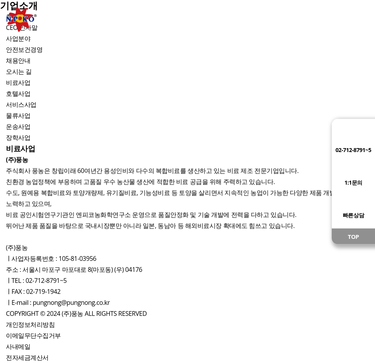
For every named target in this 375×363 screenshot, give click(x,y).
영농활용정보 (256, 19)
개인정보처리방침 (30, 324)
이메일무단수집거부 (33, 335)
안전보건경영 (24, 49)
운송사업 (18, 126)
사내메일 (18, 346)
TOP (353, 236)
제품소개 (118, 19)
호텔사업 (18, 93)
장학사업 (18, 137)
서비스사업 (21, 104)
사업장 (187, 19)
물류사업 (18, 115)
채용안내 (18, 60)
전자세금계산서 (27, 357)
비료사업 (18, 82)
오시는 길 (19, 71)
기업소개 (50, 19)
